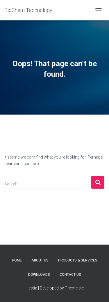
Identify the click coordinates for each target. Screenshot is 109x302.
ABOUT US (40, 260)
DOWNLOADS (39, 275)
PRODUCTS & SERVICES (77, 260)
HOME (17, 260)
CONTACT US (70, 275)
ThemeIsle (74, 288)
